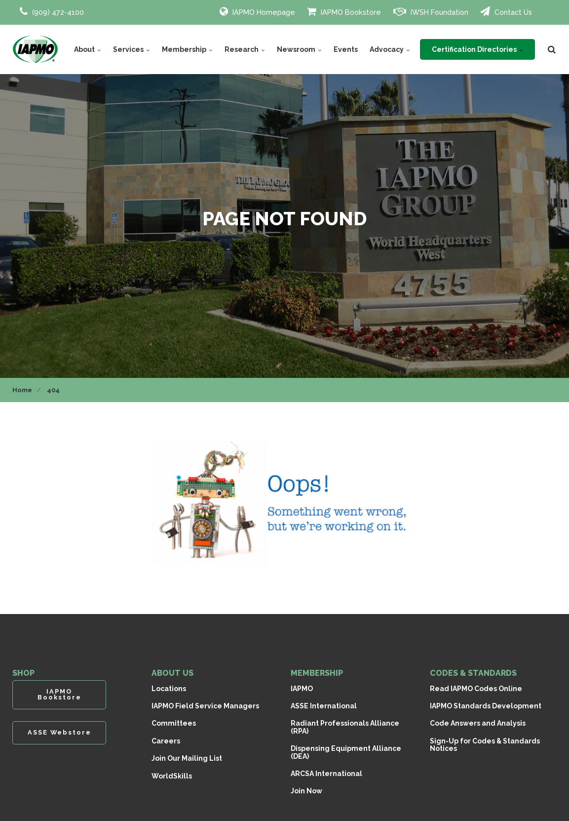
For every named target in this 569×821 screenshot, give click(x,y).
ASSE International (324, 706)
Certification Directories (477, 49)
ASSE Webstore (59, 732)
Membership (187, 49)
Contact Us (506, 11)
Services (131, 49)
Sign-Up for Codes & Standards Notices (485, 744)
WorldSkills (172, 776)
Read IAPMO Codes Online (476, 689)
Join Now (306, 791)
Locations (169, 689)
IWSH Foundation (430, 11)
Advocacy (390, 49)
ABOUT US (172, 673)
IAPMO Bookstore (344, 11)
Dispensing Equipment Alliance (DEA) (346, 752)
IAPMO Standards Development (485, 706)
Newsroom (299, 49)
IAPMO (302, 689)
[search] (552, 49)
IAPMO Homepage (257, 11)
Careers (166, 741)
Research (245, 49)
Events (346, 49)
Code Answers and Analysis (478, 723)
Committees (174, 723)
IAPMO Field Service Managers (205, 706)
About (87, 49)
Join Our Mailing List (187, 758)
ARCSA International (326, 774)
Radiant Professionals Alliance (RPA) (345, 727)
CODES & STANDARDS (473, 673)
